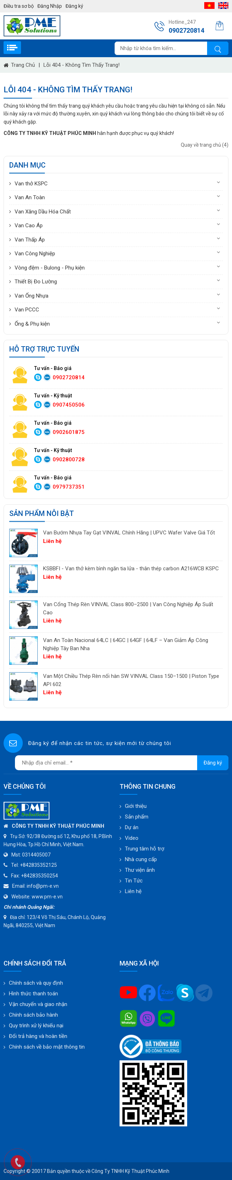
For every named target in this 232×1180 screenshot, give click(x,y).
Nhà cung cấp (141, 859)
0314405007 (36, 855)
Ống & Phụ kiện (32, 324)
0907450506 (69, 405)
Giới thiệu (136, 806)
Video (131, 838)
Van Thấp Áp (30, 239)
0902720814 (69, 377)
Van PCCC (27, 309)
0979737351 (69, 487)
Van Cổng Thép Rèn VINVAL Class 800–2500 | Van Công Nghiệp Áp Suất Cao (128, 608)
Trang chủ (23, 65)
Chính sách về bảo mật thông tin (47, 1047)
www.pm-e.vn (47, 896)
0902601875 (69, 432)
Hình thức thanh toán (33, 993)
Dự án (131, 827)
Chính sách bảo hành (33, 1015)
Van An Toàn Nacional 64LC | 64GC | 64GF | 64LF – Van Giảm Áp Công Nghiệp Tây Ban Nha (125, 644)
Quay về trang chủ (204, 145)
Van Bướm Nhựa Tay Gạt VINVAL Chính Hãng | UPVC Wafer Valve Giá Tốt (129, 532)
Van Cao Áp (29, 225)
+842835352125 (38, 865)
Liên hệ (133, 891)
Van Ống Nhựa (31, 296)
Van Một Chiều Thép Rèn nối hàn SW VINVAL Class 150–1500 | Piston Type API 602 (131, 680)
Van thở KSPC (31, 183)
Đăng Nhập (49, 6)
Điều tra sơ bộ (19, 6)
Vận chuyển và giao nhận (38, 1004)
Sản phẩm (136, 817)
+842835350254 (39, 876)
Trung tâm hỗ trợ (144, 848)
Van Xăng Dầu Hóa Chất (43, 211)
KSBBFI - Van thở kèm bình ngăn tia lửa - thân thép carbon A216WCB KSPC (131, 568)
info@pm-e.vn (43, 886)
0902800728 (69, 459)
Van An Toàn (30, 197)
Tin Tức (134, 880)
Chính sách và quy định (36, 983)
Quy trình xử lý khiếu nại (36, 1025)
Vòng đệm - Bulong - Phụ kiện (50, 268)
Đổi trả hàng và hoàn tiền (38, 1036)
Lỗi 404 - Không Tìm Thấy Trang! (81, 65)
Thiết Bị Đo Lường (36, 281)
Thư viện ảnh (140, 870)
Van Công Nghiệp (35, 253)
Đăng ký (74, 6)
